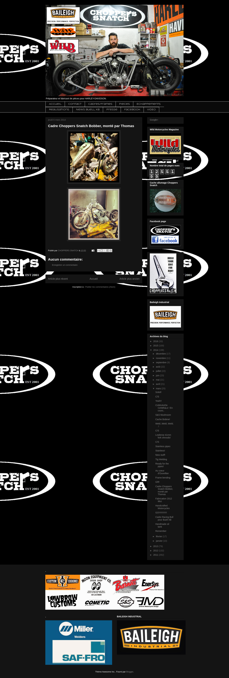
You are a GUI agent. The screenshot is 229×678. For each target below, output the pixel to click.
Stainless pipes (162, 446)
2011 (156, 555)
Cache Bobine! (162, 419)
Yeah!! (158, 401)
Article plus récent (58, 278)
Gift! (157, 482)
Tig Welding (161, 459)
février (159, 536)
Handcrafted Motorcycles (162, 507)
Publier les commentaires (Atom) (100, 287)
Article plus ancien (129, 278)
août (158, 366)
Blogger (129, 672)
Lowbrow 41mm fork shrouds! (163, 436)
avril (158, 384)
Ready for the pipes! (162, 465)
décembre (161, 353)
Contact (74, 104)
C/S (157, 396)
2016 (156, 341)
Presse (111, 110)
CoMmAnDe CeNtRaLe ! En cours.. (164, 408)
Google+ (154, 120)
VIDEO (151, 110)
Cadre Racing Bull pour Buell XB (164, 518)
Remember (160, 531)
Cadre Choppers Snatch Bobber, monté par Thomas (164, 490)
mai (158, 379)
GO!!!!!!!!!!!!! (161, 512)
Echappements (149, 104)
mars (158, 388)
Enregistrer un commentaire (64, 265)
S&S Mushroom (163, 415)
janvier (159, 541)
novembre (161, 358)
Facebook (132, 110)
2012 (156, 550)
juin (158, 375)
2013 (156, 546)
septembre (161, 362)
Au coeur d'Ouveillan (162, 472)
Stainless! (160, 450)
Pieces (124, 104)
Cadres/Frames (100, 104)
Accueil (55, 104)
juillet (159, 371)
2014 (156, 350)
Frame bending (162, 477)
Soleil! (158, 392)
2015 (156, 345)
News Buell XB (88, 110)
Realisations (59, 110)
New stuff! (160, 455)
